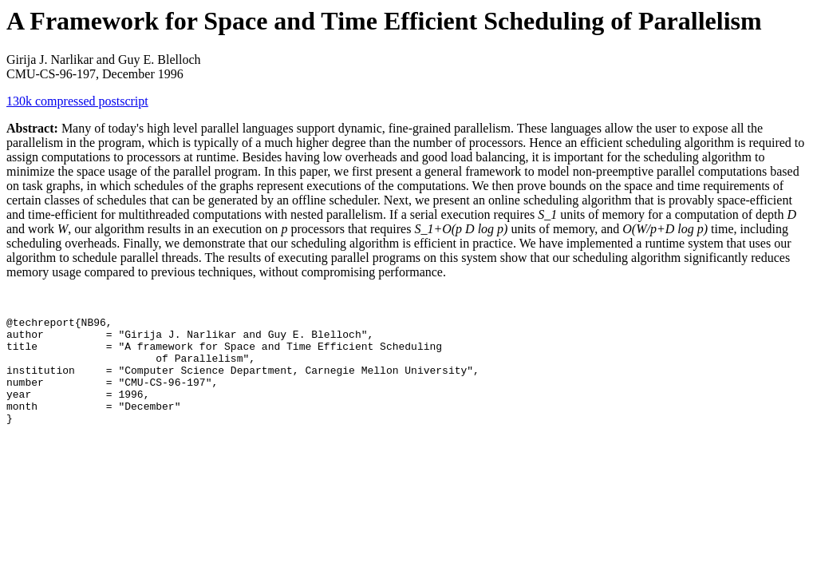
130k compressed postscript (77, 101)
